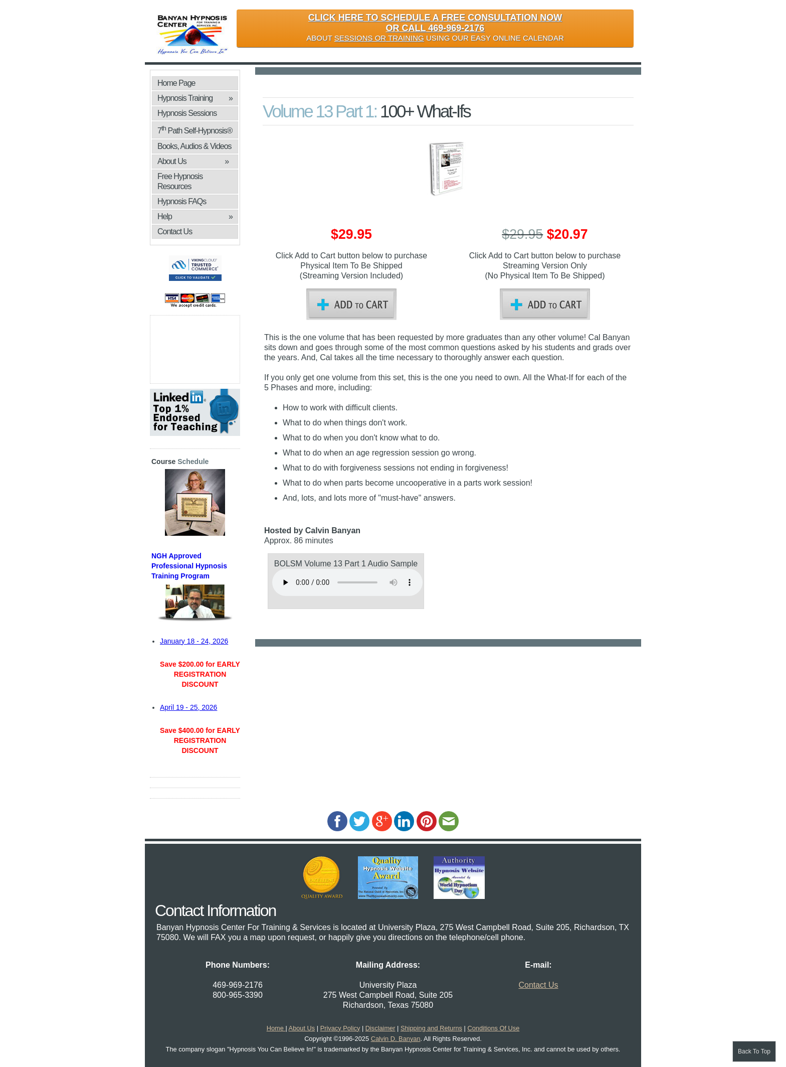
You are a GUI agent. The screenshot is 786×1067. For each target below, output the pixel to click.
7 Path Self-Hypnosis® (194, 129)
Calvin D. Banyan (396, 1038)
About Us (193, 162)
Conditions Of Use (493, 1028)
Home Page (176, 83)
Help (195, 217)
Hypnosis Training (195, 98)
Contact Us (174, 231)
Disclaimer (380, 1028)
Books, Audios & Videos (195, 148)
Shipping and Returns (431, 1028)
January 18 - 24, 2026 (194, 641)
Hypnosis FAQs (181, 201)
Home (276, 1028)
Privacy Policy (340, 1028)
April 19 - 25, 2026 (188, 707)
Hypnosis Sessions (187, 113)
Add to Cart (351, 304)
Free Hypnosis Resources (180, 181)
